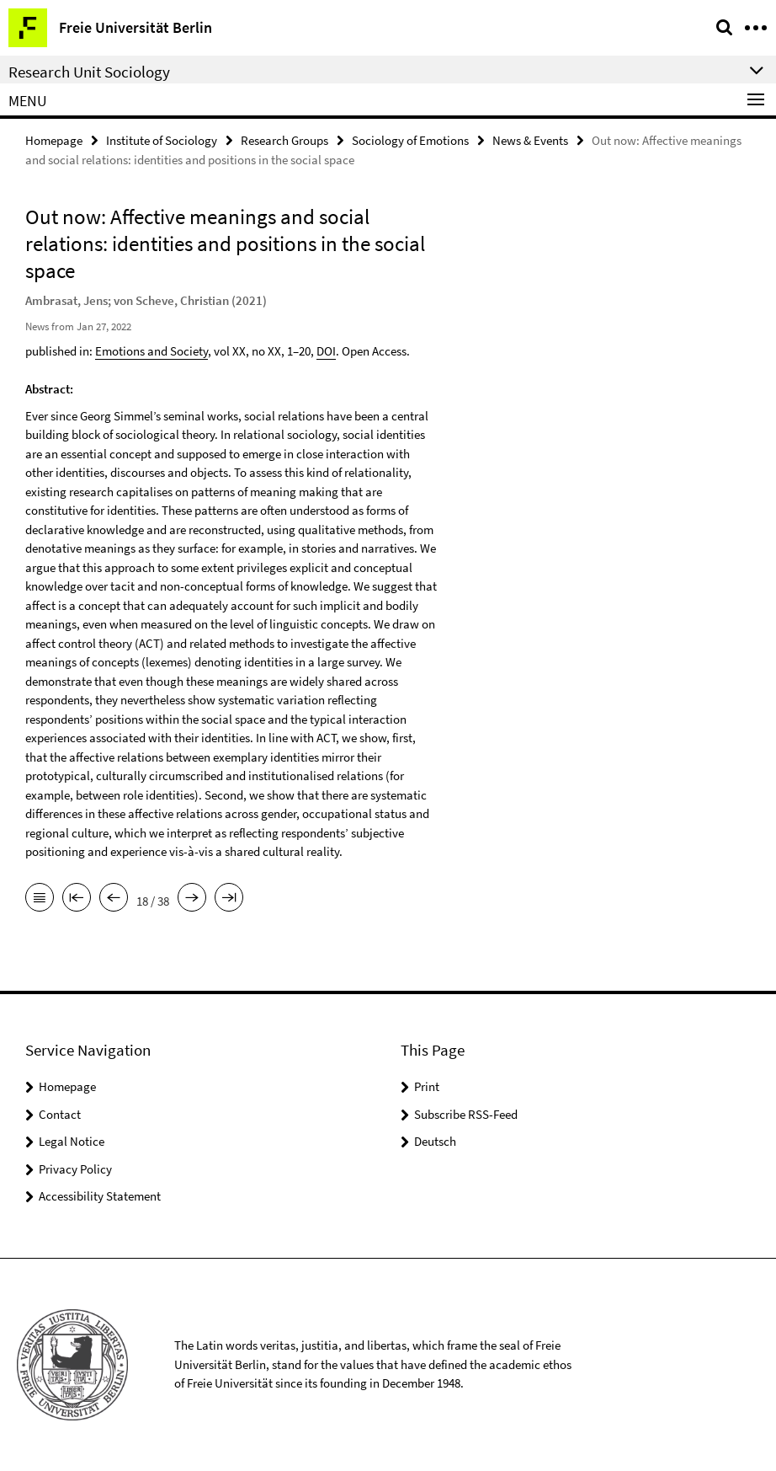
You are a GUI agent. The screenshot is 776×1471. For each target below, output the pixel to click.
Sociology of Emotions (410, 140)
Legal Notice (71, 1141)
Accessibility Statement (100, 1196)
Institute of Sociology (161, 140)
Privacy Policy (75, 1169)
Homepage (53, 140)
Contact (60, 1114)
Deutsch (435, 1141)
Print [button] (426, 1086)
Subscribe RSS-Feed (466, 1114)
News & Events (530, 140)
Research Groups (284, 140)
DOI (326, 351)
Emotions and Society (151, 351)
